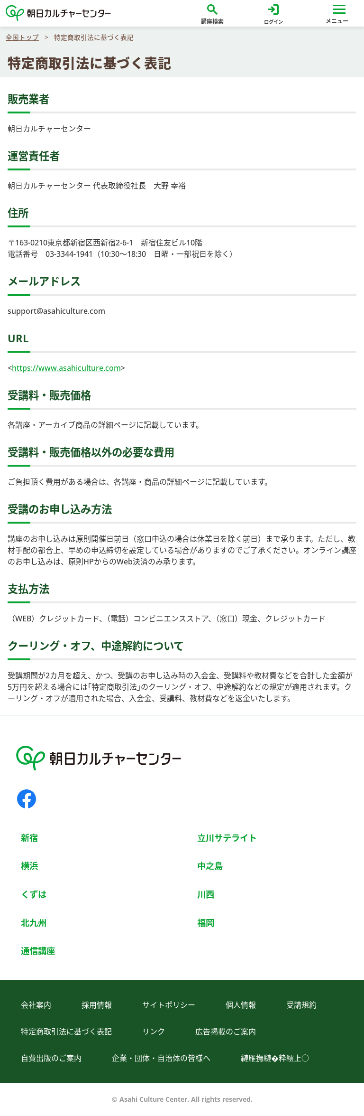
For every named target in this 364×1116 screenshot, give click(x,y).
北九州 (33, 922)
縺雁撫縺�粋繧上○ (275, 1058)
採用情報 (97, 1005)
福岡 (205, 922)
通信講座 (38, 951)
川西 (205, 894)
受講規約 (301, 1005)
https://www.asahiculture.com (66, 368)
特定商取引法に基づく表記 (66, 1031)
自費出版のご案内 (51, 1058)
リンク (153, 1031)
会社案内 (36, 1005)
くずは (33, 894)
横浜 (29, 866)
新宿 (29, 838)
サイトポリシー (168, 1005)
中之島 (210, 866)
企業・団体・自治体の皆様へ (161, 1058)
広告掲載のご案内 (225, 1031)
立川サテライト (227, 838)
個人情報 (241, 1005)
